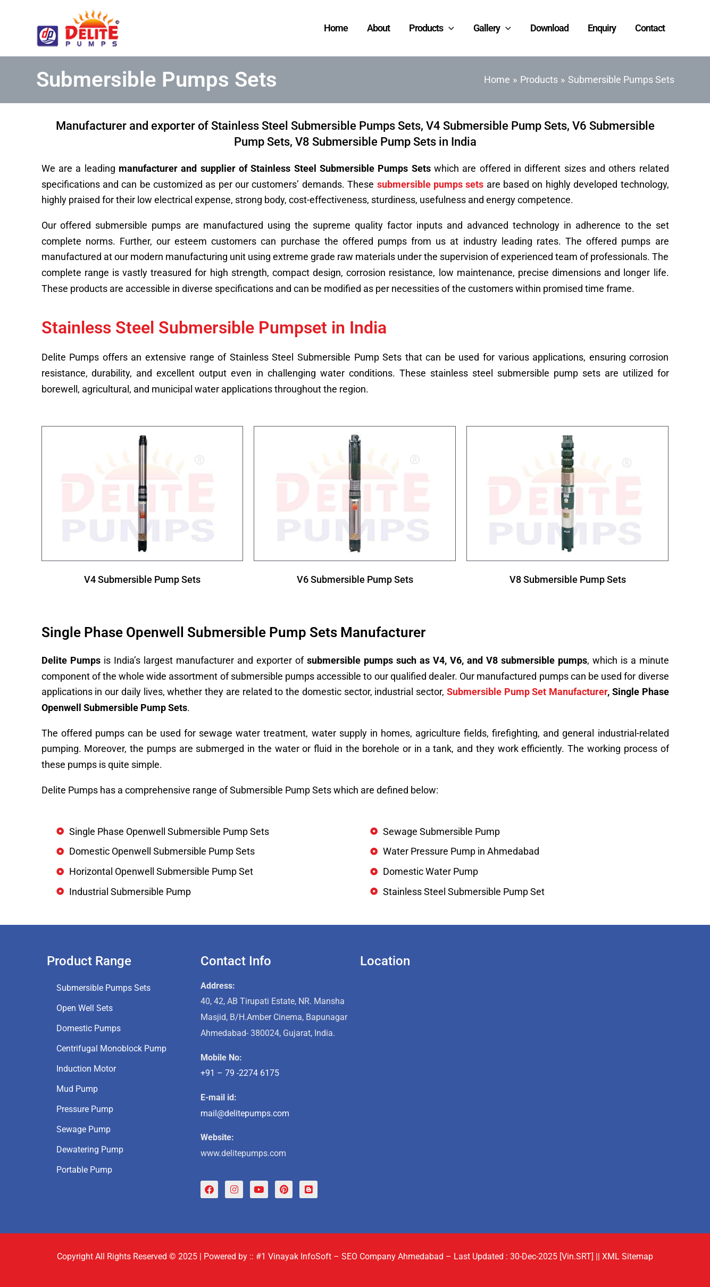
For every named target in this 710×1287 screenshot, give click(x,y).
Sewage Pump (83, 1129)
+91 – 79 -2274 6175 (240, 1073)
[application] (448, 28)
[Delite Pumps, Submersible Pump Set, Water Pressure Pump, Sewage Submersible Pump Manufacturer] (510, 1080)
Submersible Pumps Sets (103, 987)
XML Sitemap (627, 1256)
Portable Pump (84, 1169)
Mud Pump (77, 1088)
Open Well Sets (84, 1007)
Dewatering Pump (89, 1149)
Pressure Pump (84, 1109)
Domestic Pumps (88, 1028)
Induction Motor (86, 1068)
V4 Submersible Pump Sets (142, 579)
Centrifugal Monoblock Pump (111, 1048)
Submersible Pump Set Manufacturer (527, 691)
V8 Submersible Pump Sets (567, 579)
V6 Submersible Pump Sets (355, 579)
